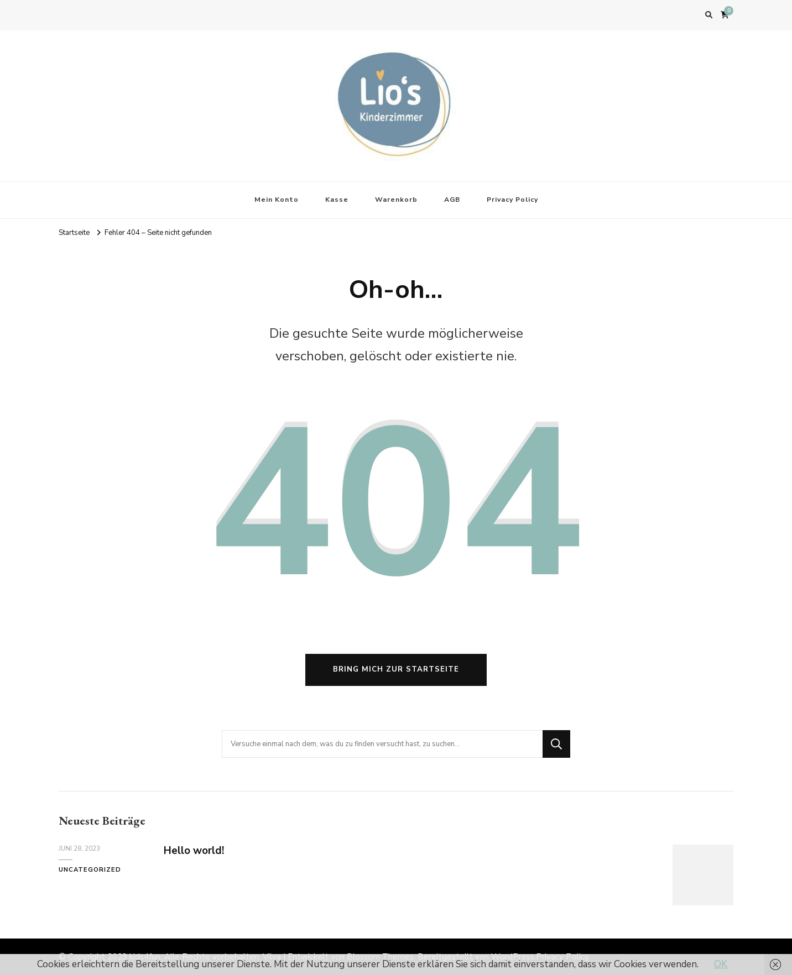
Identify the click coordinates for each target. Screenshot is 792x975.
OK (720, 964)
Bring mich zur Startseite (396, 669)
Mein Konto (276, 199)
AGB (452, 199)
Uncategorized (90, 870)
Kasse (336, 199)
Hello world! (194, 850)
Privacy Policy (512, 199)
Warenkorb (396, 199)
